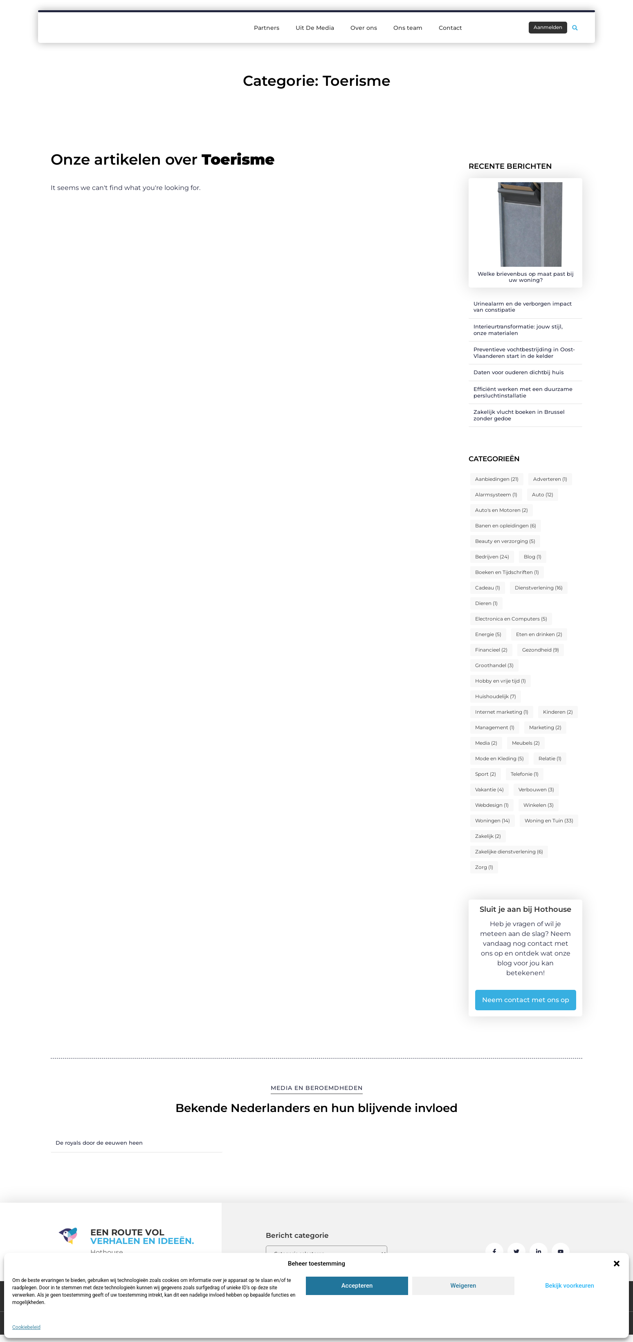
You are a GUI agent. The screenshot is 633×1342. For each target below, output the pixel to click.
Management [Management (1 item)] (494, 727)
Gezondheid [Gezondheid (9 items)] (540, 650)
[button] (617, 1263)
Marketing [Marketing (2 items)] (545, 727)
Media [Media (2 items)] (486, 743)
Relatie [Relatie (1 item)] (550, 758)
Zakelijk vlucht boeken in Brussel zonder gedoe (519, 415)
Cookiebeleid (26, 1327)
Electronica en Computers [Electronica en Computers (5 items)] (511, 619)
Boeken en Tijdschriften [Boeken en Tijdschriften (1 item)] (507, 572)
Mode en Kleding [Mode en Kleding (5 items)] (499, 758)
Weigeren (463, 1285)
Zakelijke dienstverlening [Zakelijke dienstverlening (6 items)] (509, 852)
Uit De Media (315, 27)
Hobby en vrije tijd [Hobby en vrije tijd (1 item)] (500, 681)
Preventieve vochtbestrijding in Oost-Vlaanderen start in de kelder (524, 352)
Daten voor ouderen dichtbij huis (519, 372)
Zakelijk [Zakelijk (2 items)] (488, 836)
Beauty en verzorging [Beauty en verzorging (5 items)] (505, 541)
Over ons (363, 27)
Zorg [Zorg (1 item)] (484, 867)
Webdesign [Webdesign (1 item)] (492, 805)
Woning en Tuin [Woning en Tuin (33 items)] (549, 820)
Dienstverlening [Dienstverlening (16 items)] (539, 588)
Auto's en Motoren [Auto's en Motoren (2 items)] (501, 510)
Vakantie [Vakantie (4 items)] (489, 789)
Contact (450, 27)
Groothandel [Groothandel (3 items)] (494, 665)
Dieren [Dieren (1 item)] (486, 603)
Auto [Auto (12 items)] (542, 494)
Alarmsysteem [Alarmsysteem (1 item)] (496, 494)
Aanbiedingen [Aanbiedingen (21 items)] (497, 479)
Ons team (407, 27)
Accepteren (357, 1285)
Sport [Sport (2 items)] (485, 774)
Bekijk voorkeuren (569, 1285)
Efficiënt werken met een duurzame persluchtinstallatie (523, 392)
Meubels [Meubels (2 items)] (526, 743)
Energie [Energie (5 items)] (488, 634)
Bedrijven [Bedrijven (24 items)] (492, 557)
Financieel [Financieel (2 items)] (491, 650)
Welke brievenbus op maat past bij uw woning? (526, 277)
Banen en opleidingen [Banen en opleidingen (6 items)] (505, 526)
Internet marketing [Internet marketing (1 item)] (501, 712)
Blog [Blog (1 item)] (532, 557)
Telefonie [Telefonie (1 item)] (525, 774)
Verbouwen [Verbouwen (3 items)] (536, 789)
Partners (266, 27)
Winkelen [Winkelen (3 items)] (538, 805)
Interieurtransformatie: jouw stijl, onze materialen (518, 329)
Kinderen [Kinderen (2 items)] (558, 712)
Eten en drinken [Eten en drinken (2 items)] (539, 634)
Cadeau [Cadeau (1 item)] (487, 588)
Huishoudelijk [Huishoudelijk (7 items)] (495, 696)
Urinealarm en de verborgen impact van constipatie (523, 306)
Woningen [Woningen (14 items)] (492, 820)
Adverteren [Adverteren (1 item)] (550, 479)
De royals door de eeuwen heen (99, 1142)
